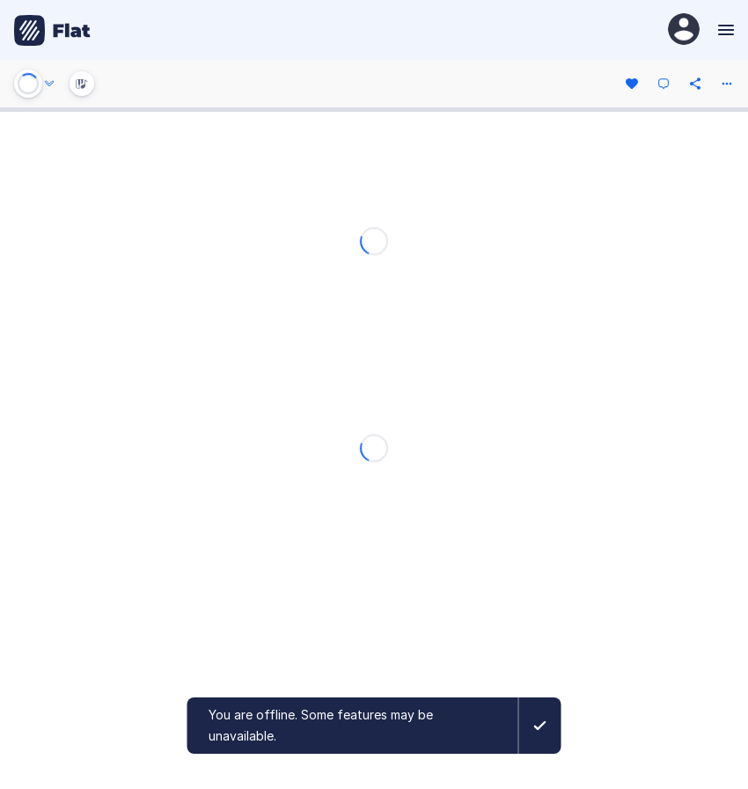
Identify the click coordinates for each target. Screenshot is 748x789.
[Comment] (663, 84)
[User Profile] (684, 30)
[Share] (695, 84)
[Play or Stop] (28, 84)
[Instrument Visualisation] (82, 83)
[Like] (632, 84)
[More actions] (727, 84)
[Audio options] (49, 84)
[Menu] (724, 30)
